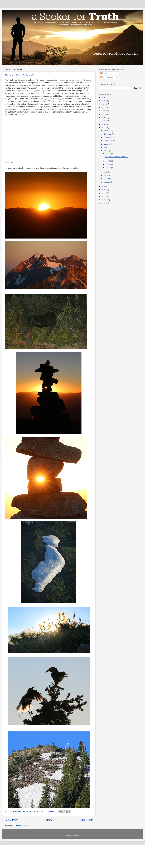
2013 (104, 196)
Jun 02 (108, 168)
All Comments (106, 77)
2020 (104, 118)
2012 (104, 200)
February (107, 179)
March (106, 175)
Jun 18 (108, 161)
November (108, 134)
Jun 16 (108, 164)
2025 (104, 101)
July (105, 147)
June (106, 151)
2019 (104, 121)
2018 (104, 124)
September (108, 141)
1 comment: (50, 811)
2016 (104, 186)
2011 (104, 203)
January (107, 182)
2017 (104, 128)
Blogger (77, 835)
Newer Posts (11, 820)
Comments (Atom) (22, 825)
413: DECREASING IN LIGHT (20, 74)
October (107, 137)
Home (49, 820)
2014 (104, 193)
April (106, 172)
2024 (104, 104)
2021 (104, 114)
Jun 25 (108, 154)
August (106, 144)
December (108, 130)
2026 (104, 97)
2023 (104, 107)
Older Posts (86, 820)
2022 (104, 111)
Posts (103, 73)
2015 (104, 190)
